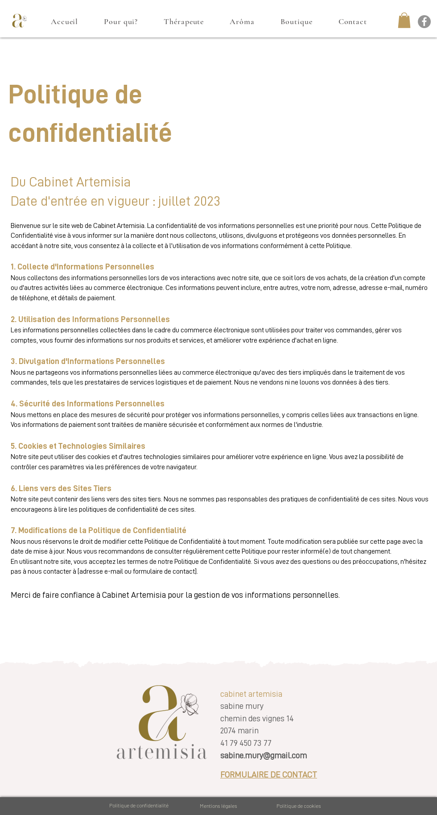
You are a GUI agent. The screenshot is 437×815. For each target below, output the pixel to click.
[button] (404, 20)
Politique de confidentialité (139, 805)
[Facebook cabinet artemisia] (424, 21)
